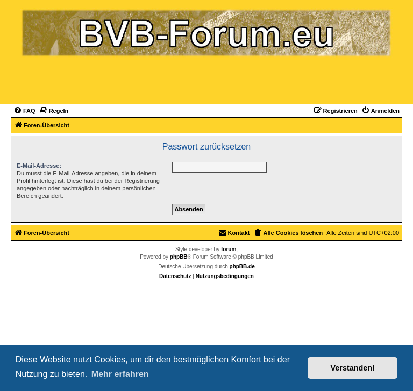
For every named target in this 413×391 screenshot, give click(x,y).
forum (228, 249)
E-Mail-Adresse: (39, 165)
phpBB (179, 257)
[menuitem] (24, 110)
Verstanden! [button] (353, 368)
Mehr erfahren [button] (120, 374)
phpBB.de (242, 266)
